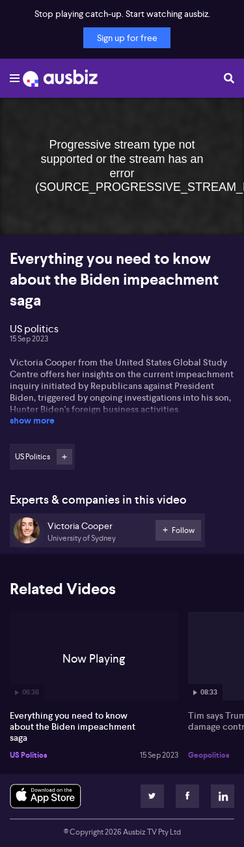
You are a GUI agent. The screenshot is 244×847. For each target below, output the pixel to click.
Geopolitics (209, 755)
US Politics (28, 755)
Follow (64, 457)
